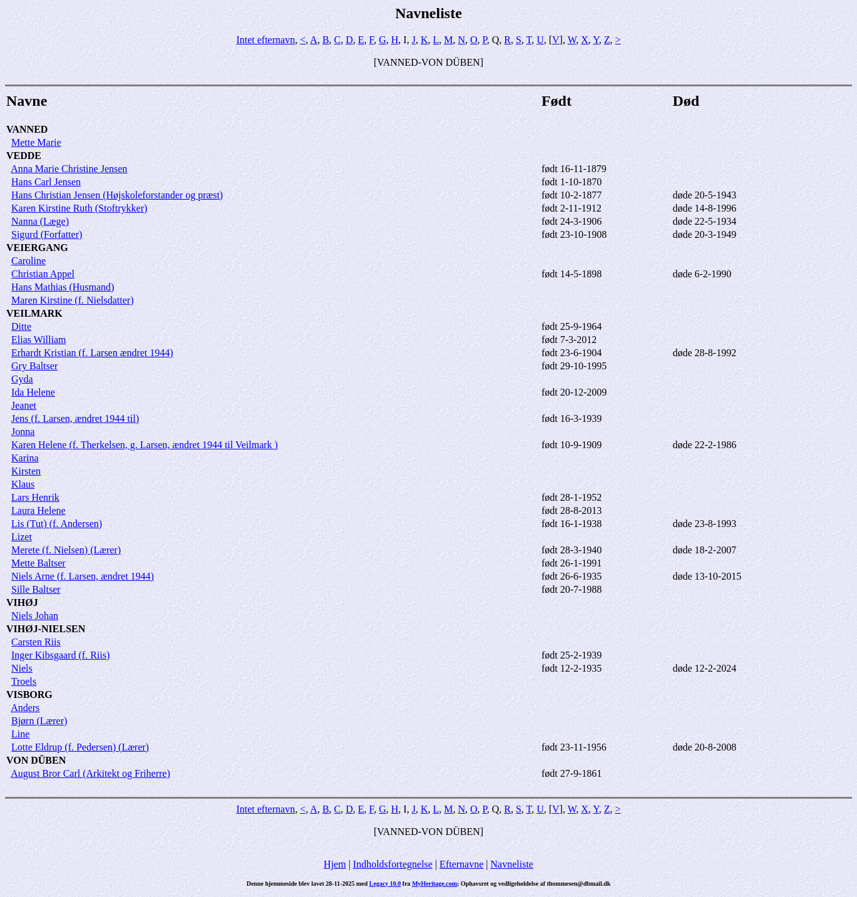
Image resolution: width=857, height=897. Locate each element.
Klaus (22, 484)
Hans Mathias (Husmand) (62, 287)
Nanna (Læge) (40, 221)
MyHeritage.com (434, 883)
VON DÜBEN (36, 760)
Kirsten (26, 471)
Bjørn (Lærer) (39, 720)
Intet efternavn (265, 39)
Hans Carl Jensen (46, 182)
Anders (25, 707)
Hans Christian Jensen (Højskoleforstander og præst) (117, 195)
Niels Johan (34, 615)
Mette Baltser (38, 563)
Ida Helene (33, 392)
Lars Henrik (35, 497)
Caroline (28, 260)
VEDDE (23, 155)
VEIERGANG (37, 247)
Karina (25, 458)
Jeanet (23, 405)
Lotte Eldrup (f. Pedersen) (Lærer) (80, 747)
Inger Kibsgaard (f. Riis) (60, 655)
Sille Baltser (36, 589)
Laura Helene (38, 510)
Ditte (21, 326)
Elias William (38, 339)
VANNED (27, 129)
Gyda (22, 379)
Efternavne (461, 864)
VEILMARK (34, 313)
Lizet (21, 536)
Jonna (22, 431)
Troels (23, 681)
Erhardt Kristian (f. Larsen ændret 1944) (92, 352)
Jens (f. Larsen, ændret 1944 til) (75, 418)
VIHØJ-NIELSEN (45, 628)
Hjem (335, 864)
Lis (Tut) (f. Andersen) (56, 523)
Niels (22, 668)
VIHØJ (22, 602)
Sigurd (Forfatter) (46, 234)
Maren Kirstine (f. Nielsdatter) (72, 300)
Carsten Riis (36, 642)
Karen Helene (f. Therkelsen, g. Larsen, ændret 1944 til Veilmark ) (144, 444)
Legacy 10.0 (385, 883)
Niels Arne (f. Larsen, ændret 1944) (82, 576)
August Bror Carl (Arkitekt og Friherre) (90, 773)
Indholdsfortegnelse (393, 864)
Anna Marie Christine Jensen (69, 168)
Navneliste (512, 864)
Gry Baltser (34, 366)
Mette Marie (36, 142)
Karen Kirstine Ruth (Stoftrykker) (79, 208)
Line (20, 734)
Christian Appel (42, 274)
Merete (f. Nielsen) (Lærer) (66, 550)
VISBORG (29, 694)
